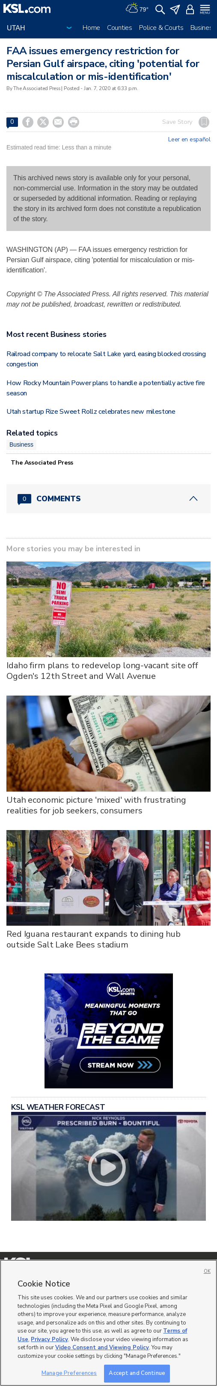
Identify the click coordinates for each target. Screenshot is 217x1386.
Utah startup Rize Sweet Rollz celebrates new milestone (90, 411)
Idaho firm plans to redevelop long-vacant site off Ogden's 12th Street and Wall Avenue (102, 671)
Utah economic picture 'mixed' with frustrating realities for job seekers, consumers (96, 805)
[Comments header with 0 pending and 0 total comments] (108, 498)
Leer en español (189, 140)
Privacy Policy (49, 1339)
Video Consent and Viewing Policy (102, 1347)
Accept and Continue (137, 1373)
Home (91, 27)
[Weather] (137, 8)
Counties (119, 27)
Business (203, 27)
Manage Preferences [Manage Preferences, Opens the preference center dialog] (69, 1373)
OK (207, 1271)
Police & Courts (161, 27)
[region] (108, 1323)
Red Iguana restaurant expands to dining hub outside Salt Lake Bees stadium (93, 939)
